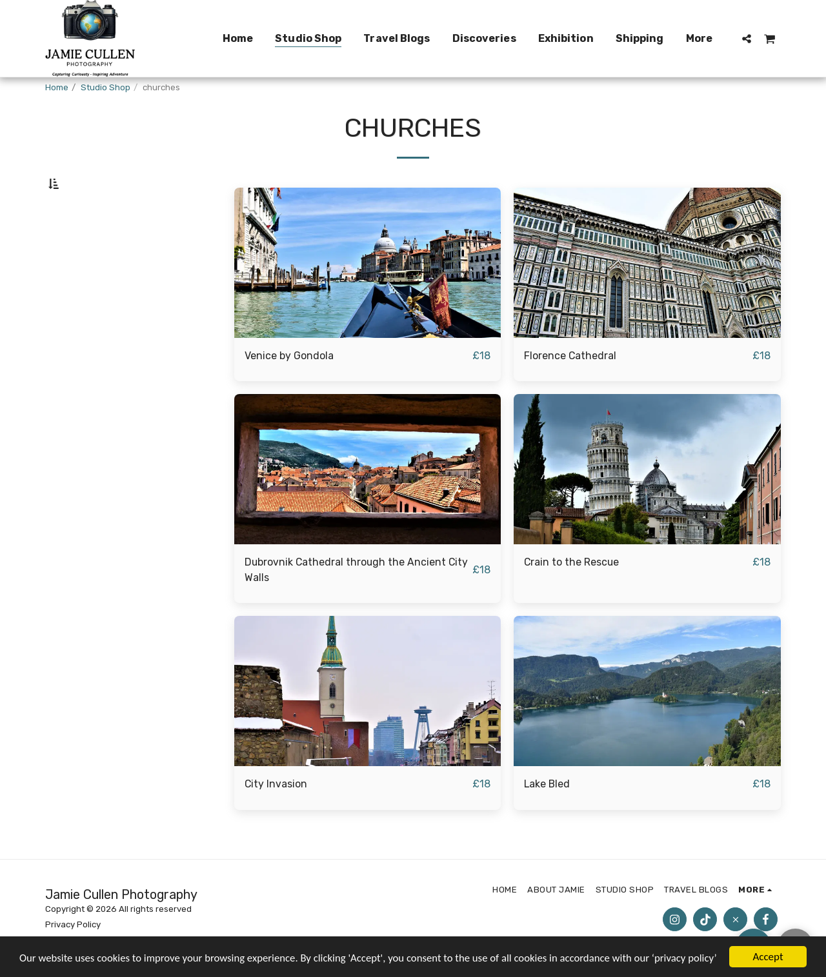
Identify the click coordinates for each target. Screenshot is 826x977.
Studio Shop (105, 87)
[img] (367, 294)
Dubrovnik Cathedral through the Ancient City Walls (348, 601)
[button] (746, 38)
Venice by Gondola (290, 386)
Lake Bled (548, 817)
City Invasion (277, 817)
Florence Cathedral (571, 386)
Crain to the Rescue (573, 593)
